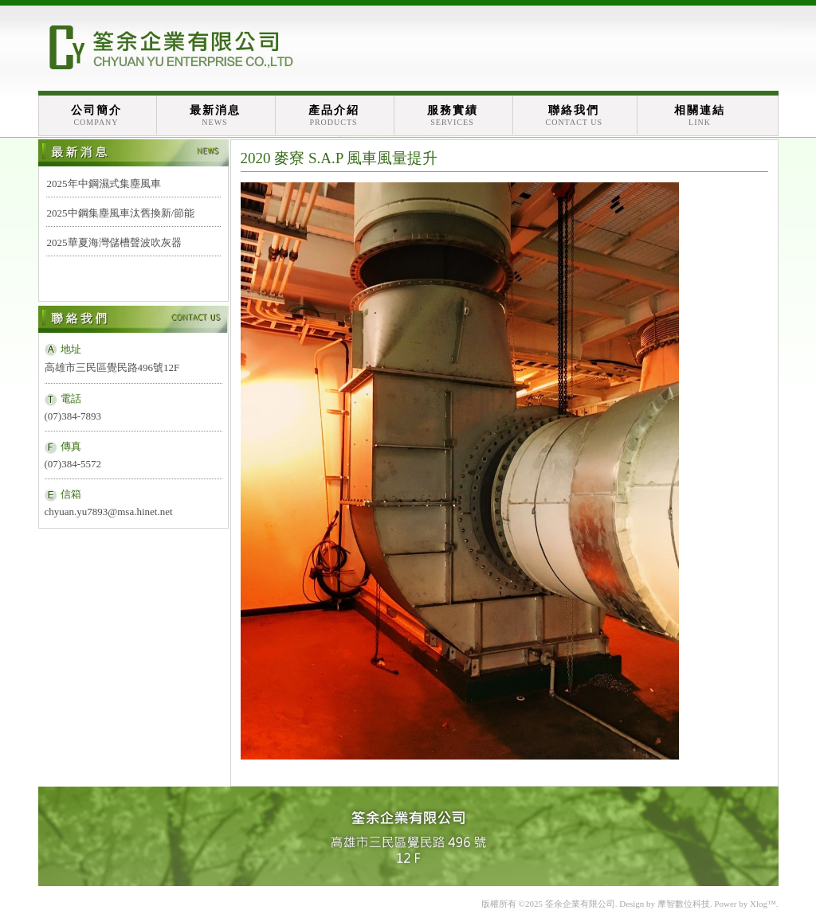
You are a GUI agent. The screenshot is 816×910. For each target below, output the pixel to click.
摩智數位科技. (684, 903)
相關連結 (699, 115)
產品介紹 (333, 115)
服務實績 (452, 115)
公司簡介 (96, 115)
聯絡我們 (574, 115)
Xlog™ (763, 903)
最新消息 (215, 115)
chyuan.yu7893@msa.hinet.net (109, 511)
